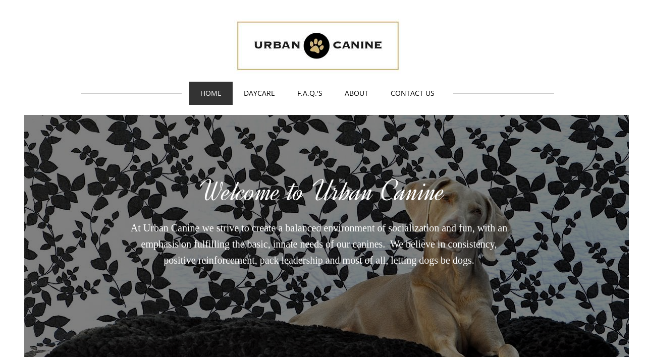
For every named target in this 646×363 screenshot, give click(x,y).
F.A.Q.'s (309, 93)
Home (211, 93)
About (356, 93)
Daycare (259, 93)
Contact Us (413, 93)
